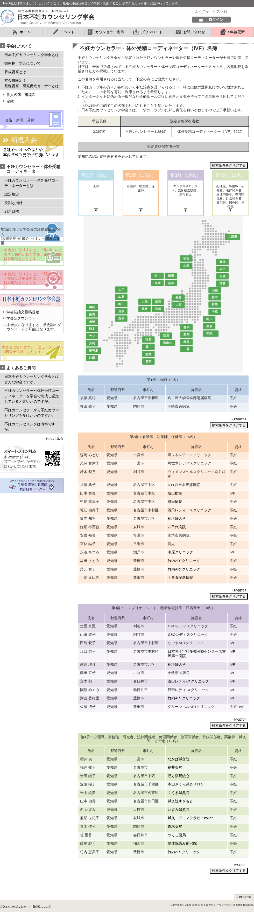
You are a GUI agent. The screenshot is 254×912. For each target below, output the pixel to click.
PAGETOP (240, 419)
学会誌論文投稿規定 (22, 312)
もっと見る (54, 438)
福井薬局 (175, 767)
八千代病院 (177, 527)
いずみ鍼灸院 (178, 810)
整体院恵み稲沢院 (182, 843)
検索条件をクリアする (229, 165)
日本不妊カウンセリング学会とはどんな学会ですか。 (31, 379)
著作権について (42, 906)
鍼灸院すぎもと (180, 801)
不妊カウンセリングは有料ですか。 (29, 426)
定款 (10, 101)
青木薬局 (175, 827)
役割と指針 (13, 203)
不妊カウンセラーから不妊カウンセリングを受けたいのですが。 (31, 412)
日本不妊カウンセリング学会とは (31, 55)
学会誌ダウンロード (22, 318)
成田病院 (175, 493)
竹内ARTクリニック (184, 561)
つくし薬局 (177, 835)
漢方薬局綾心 (178, 776)
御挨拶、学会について (22, 63)
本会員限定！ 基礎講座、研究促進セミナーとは (31, 83)
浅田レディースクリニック (189, 510)
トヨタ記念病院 (180, 578)
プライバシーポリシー (13, 906)
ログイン (211, 20)
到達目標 (11, 211)
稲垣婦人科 (177, 518)
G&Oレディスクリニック (188, 626)
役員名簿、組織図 (21, 95)
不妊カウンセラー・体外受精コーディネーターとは (31, 183)
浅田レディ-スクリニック (188, 681)
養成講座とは (15, 72)
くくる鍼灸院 (178, 793)
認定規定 (11, 194)
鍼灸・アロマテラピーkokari (190, 818)
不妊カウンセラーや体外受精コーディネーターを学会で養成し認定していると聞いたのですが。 (31, 395)
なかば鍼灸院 (178, 759)
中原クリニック (180, 552)
